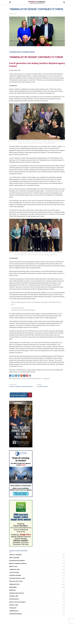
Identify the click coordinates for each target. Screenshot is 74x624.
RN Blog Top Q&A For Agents (17, 604)
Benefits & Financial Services (17, 566)
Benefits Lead (13, 569)
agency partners (17, 378)
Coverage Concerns (15, 577)
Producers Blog (14, 601)
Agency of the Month (15, 557)
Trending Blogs (13, 613)
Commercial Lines (14, 571)
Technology (12, 610)
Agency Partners (14, 560)
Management (13, 589)
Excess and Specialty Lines (17, 580)
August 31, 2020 (12, 13)
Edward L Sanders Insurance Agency (32, 378)
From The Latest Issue (15, 583)
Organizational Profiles (16, 595)
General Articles (14, 586)
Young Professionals (15, 616)
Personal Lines (13, 598)
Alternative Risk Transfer (17, 563)
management (46, 378)
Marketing (12, 592)
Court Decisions (14, 574)
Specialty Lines (13, 607)
